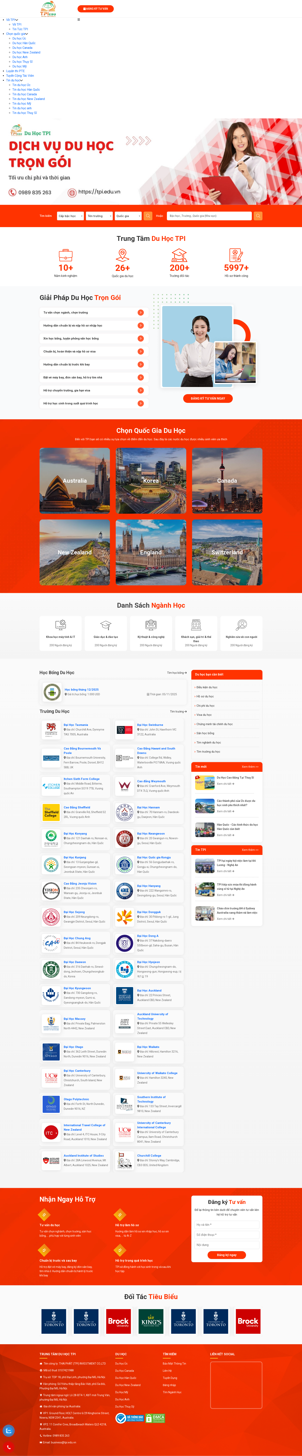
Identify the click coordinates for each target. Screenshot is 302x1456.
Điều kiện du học (207, 687)
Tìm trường (178, 711)
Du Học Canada (124, 1370)
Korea (151, 480)
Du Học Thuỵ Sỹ (124, 1406)
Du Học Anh (122, 1399)
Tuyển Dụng (170, 1377)
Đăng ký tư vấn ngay (208, 398)
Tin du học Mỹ (21, 103)
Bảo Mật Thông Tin (174, 1363)
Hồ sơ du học (205, 696)
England (151, 552)
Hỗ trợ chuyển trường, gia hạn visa (93, 390)
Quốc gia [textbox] (122, 216)
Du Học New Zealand (128, 1385)
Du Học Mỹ (121, 1392)
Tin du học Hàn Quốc (26, 89)
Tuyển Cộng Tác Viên (20, 76)
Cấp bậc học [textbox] (67, 216)
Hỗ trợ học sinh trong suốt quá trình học (93, 403)
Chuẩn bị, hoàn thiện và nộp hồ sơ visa (93, 351)
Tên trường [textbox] (95, 216)
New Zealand (75, 552)
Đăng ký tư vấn (95, 8)
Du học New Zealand (26, 52)
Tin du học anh (22, 108)
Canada (227, 480)
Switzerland (227, 552)
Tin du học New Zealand (28, 99)
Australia (75, 480)
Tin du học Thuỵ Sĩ (24, 113)
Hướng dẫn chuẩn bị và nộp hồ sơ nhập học (93, 325)
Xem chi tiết (225, 783)
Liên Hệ (167, 1370)
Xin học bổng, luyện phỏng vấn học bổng (93, 338)
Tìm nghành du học (209, 742)
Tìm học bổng (177, 672)
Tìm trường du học (208, 751)
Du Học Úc (121, 1363)
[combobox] (70, 216)
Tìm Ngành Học (172, 1392)
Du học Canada (22, 48)
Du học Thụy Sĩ (22, 62)
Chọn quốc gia (15, 34)
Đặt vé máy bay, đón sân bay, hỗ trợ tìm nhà (93, 377)
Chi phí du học (206, 705)
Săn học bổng (205, 733)
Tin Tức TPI (20, 29)
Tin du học (13, 80)
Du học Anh (20, 57)
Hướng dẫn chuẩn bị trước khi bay (93, 364)
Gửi (258, 216)
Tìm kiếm (148, 216)
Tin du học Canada (24, 94)
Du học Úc (19, 38)
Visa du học (204, 715)
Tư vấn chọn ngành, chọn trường (93, 312)
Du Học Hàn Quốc (125, 1377)
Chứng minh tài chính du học (215, 724)
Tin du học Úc (21, 85)
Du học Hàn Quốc (23, 43)
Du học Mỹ (19, 66)
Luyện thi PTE (15, 71)
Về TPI (10, 20)
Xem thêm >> (250, 766)
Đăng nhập (169, 1385)
